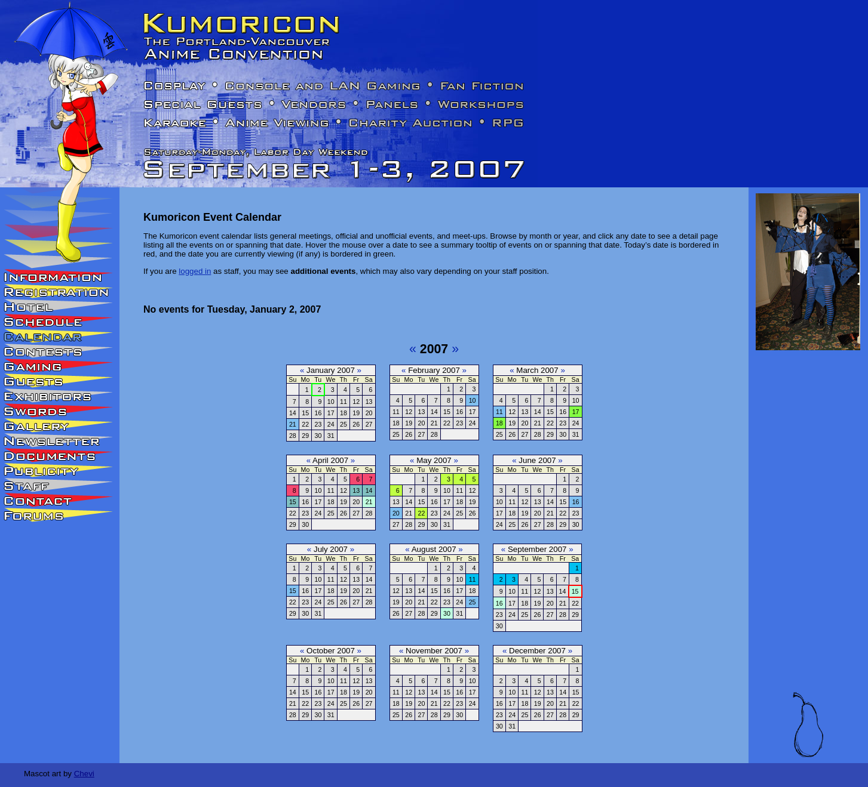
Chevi (84, 773)
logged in (195, 271)
